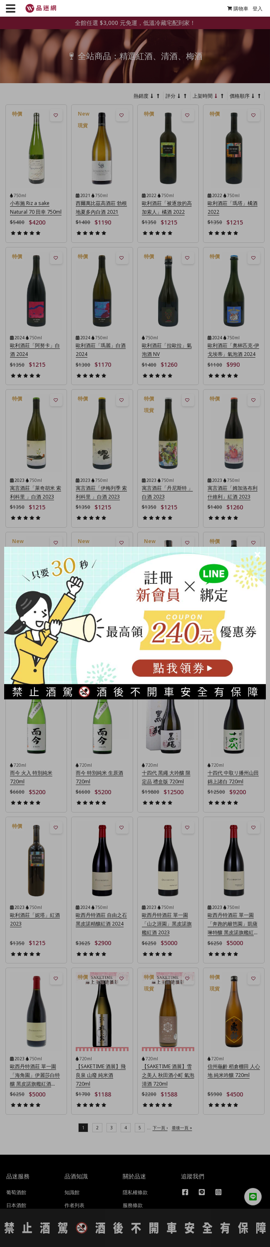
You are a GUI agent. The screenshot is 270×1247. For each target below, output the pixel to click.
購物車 (234, 8)
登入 (255, 8)
